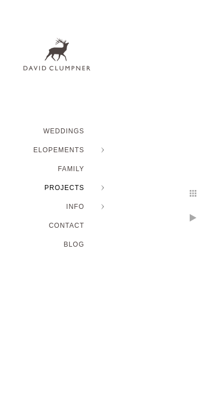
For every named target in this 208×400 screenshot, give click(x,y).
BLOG (74, 244)
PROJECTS (64, 188)
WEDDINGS (63, 131)
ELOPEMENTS (58, 150)
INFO (75, 207)
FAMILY (71, 169)
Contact (66, 225)
